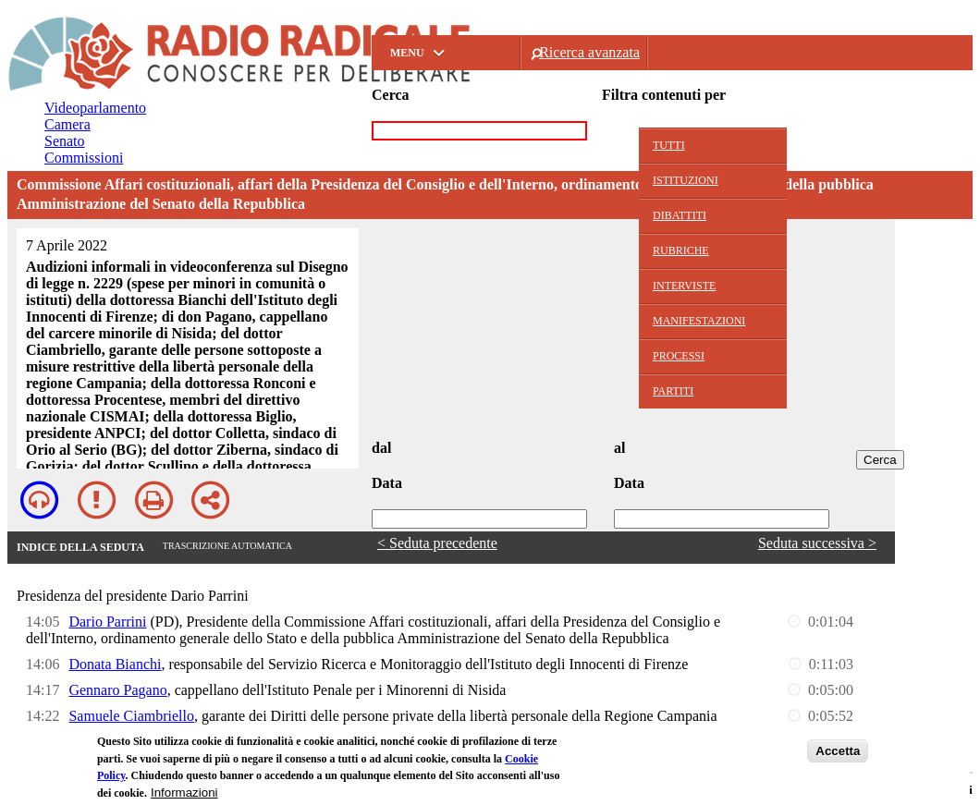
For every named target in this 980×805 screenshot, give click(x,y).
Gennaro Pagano (117, 690)
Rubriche (681, 250)
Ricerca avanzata (589, 52)
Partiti (673, 390)
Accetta (837, 752)
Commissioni (83, 157)
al (619, 448)
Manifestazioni (699, 320)
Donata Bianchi (114, 664)
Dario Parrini (107, 621)
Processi (678, 355)
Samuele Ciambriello (131, 716)
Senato (64, 141)
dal (381, 448)
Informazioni (184, 793)
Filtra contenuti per (664, 95)
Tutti (669, 145)
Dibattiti (679, 215)
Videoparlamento (95, 108)
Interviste (684, 285)
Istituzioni (685, 180)
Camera (67, 124)
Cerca (391, 95)
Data (387, 483)
